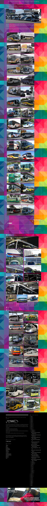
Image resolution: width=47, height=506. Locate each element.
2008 (31, 482)
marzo (32, 470)
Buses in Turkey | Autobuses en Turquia (16, 312)
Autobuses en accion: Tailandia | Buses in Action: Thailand (31, 313)
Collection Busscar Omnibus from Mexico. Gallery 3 (20, 29)
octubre (32, 461)
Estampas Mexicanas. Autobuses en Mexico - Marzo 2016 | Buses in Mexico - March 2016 (16, 357)
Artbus (7, 446)
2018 (31, 426)
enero (32, 472)
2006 (31, 485)
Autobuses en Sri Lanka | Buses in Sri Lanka (13, 259)
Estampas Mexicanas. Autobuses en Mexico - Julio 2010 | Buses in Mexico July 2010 (30, 335)
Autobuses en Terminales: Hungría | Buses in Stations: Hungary (32, 267)
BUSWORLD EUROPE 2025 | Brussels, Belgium (31, 275)
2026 (31, 416)
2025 (31, 417)
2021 (31, 422)
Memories (7, 457)
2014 (31, 475)
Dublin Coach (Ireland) (34, 444)
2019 (31, 425)
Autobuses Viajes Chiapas (31, 323)
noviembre (32, 431)
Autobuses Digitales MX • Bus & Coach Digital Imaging (23, 1)
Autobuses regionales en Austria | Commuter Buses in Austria (13, 267)
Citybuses (7, 450)
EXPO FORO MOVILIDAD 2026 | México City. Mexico (17, 237)
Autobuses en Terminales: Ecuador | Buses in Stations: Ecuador (13, 275)
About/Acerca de (21, 6)
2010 (31, 480)
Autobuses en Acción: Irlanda (30, 258)
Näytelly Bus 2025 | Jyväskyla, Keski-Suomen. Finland (17, 282)
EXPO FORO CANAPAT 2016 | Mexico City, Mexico (31, 346)
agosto (32, 464)
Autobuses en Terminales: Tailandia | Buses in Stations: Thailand (13, 251)
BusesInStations (8, 449)
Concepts (18, 218)
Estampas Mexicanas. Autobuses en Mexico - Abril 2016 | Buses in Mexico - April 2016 (30, 357)
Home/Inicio (8, 6)
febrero (32, 471)
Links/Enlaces (27, 6)
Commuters (7, 451)
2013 (31, 476)
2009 (31, 481)
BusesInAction (8, 448)
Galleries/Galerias (14, 6)
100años (7, 445)
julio (32, 465)
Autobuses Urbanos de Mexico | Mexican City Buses (16, 324)
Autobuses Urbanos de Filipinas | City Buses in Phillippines (31, 251)
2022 (31, 421)
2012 (31, 477)
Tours (6, 458)
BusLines (7, 447)
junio (32, 466)
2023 (31, 420)
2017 (31, 427)
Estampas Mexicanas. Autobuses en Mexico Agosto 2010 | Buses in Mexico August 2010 (16, 335)
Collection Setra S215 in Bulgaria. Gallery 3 (16, 345)
